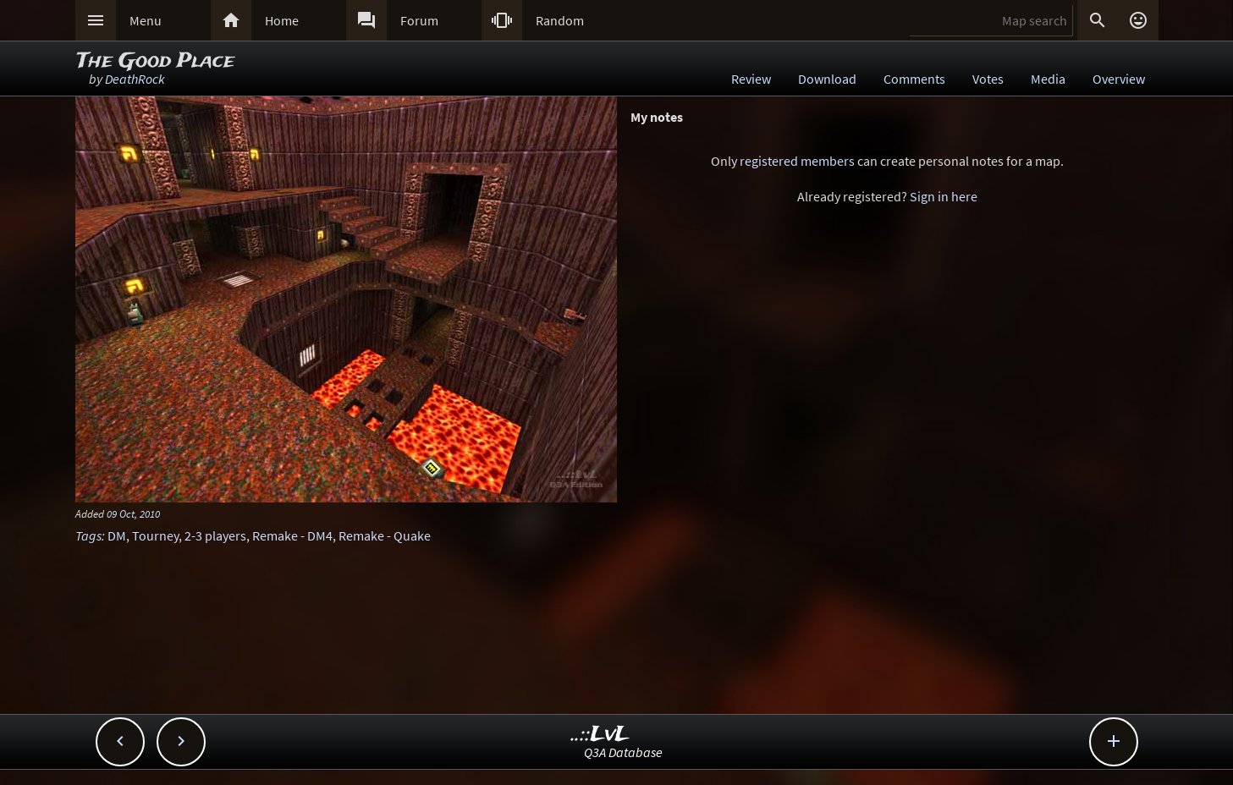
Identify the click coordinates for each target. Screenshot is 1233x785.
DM (116, 535)
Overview (1119, 78)
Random (560, 20)
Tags (88, 535)
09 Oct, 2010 (133, 513)
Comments (914, 78)
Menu (145, 20)
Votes (988, 78)
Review (751, 78)
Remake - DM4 (292, 535)
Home (282, 20)
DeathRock (135, 78)
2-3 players (215, 535)
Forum (419, 20)
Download (827, 78)
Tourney (155, 535)
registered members (797, 160)
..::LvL (600, 734)
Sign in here (943, 196)
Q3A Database (623, 752)
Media (1048, 78)
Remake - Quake (385, 535)
